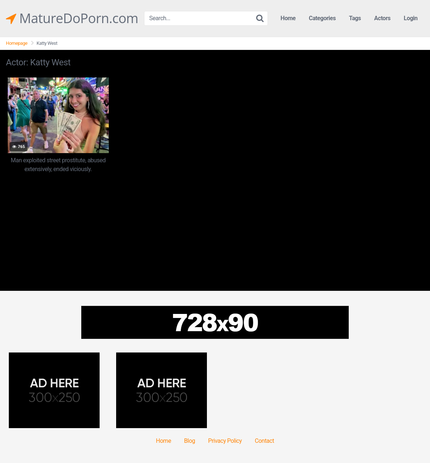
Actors (382, 18)
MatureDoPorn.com (72, 18)
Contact (264, 440)
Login (411, 18)
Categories (322, 18)
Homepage (17, 43)
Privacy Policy (225, 440)
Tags (355, 18)
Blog (189, 440)
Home (287, 18)
